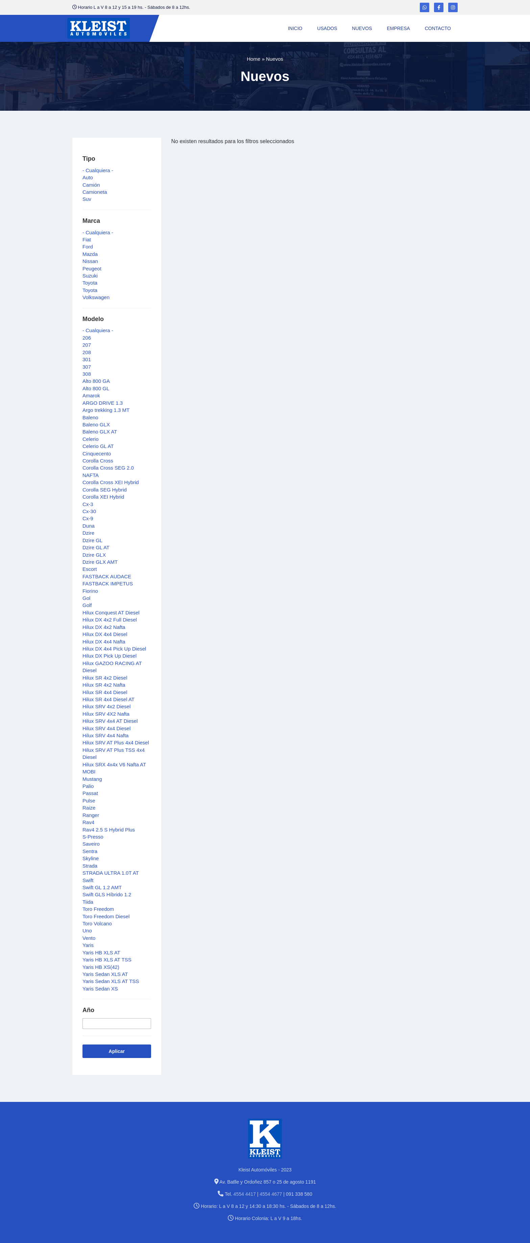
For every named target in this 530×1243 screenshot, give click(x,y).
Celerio (90, 439)
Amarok (91, 395)
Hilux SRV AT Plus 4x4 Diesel (115, 742)
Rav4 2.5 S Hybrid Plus (108, 829)
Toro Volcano (97, 923)
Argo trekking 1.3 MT (105, 410)
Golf (87, 605)
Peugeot (91, 268)
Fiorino (90, 591)
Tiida (87, 902)
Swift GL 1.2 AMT (102, 887)
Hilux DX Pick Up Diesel (109, 656)
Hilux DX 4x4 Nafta (103, 641)
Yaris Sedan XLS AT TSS (110, 981)
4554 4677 (271, 1194)
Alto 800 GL (95, 388)
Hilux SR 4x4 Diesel (104, 692)
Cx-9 (87, 518)
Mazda (90, 254)
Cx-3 (87, 504)
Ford (87, 246)
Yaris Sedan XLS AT (105, 974)
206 (86, 338)
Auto (87, 177)
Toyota (89, 283)
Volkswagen (96, 297)
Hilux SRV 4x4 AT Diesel (110, 721)
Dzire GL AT (96, 547)
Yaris (88, 945)
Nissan (90, 261)
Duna (88, 526)
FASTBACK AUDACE (106, 576)
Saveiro (91, 844)
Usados (327, 28)
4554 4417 (245, 1194)
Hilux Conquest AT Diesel (111, 612)
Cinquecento (96, 453)
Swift (88, 880)
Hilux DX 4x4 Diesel (104, 634)
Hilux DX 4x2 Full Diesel (109, 620)
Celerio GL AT (98, 446)
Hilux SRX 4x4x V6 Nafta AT (114, 764)
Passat (90, 793)
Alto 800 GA (96, 381)
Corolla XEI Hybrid (103, 497)
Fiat (86, 239)
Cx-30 (89, 511)
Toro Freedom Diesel (105, 916)
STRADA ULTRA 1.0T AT (110, 873)
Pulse (88, 800)
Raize (88, 808)
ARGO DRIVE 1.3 (102, 403)
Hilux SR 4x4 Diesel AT (108, 699)
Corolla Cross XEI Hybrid (110, 482)
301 (86, 359)
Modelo (93, 319)
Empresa (398, 28)
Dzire (88, 533)
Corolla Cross (97, 461)
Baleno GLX (96, 424)
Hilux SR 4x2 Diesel (104, 678)
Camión (91, 185)
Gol (86, 598)
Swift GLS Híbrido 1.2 (106, 894)
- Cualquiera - (97, 170)
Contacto (438, 28)
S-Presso (92, 837)
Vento (88, 938)
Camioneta (94, 192)
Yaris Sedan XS (100, 988)
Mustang (92, 779)
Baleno (90, 417)
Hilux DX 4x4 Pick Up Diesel (114, 649)
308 (86, 374)
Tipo (88, 158)
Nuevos (362, 28)
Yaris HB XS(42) (100, 967)
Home (253, 59)
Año (88, 1010)
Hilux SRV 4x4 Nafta (105, 735)
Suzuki (90, 276)
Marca (91, 220)
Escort (89, 569)
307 (86, 367)
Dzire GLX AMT (100, 562)
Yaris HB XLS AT (101, 952)
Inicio (295, 28)
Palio (88, 786)
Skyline (90, 858)
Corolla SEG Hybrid (104, 490)
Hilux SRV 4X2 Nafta (105, 714)
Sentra (89, 851)
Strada (89, 866)
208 (86, 352)
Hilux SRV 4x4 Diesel (106, 728)
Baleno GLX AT (99, 431)
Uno (87, 930)
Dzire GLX (94, 555)
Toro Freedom (98, 909)
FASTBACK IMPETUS (107, 583)
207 (86, 345)
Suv (86, 199)
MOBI (88, 771)
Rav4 (88, 822)
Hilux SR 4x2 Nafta (103, 685)
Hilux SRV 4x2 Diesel (106, 706)
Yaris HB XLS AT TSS (106, 959)
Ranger (90, 815)
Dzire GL (92, 540)
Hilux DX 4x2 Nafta (103, 627)
